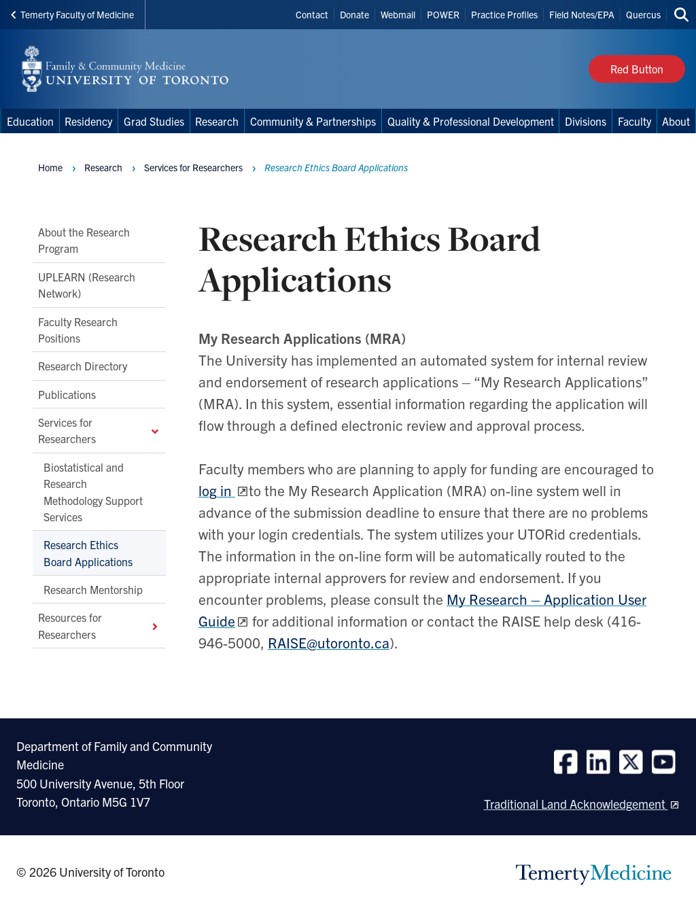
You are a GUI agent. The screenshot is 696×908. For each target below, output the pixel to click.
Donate (354, 14)
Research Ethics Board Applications (88, 553)
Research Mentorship (93, 589)
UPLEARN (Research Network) (86, 285)
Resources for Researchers (99, 626)
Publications (67, 394)
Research (103, 167)
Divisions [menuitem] (585, 121)
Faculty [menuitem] (634, 121)
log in (216, 490)
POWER (443, 14)
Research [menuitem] (217, 121)
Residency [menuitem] (88, 121)
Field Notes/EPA (581, 14)
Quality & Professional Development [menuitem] (470, 121)
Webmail (398, 14)
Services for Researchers (99, 430)
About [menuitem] (676, 121)
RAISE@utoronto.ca (328, 642)
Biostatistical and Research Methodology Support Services (93, 491)
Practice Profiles (504, 14)
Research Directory (82, 366)
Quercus (643, 14)
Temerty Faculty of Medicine (72, 14)
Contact (312, 14)
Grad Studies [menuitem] (154, 121)
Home (50, 167)
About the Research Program (84, 240)
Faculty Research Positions (78, 330)
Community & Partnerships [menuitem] (313, 121)
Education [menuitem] (30, 121)
